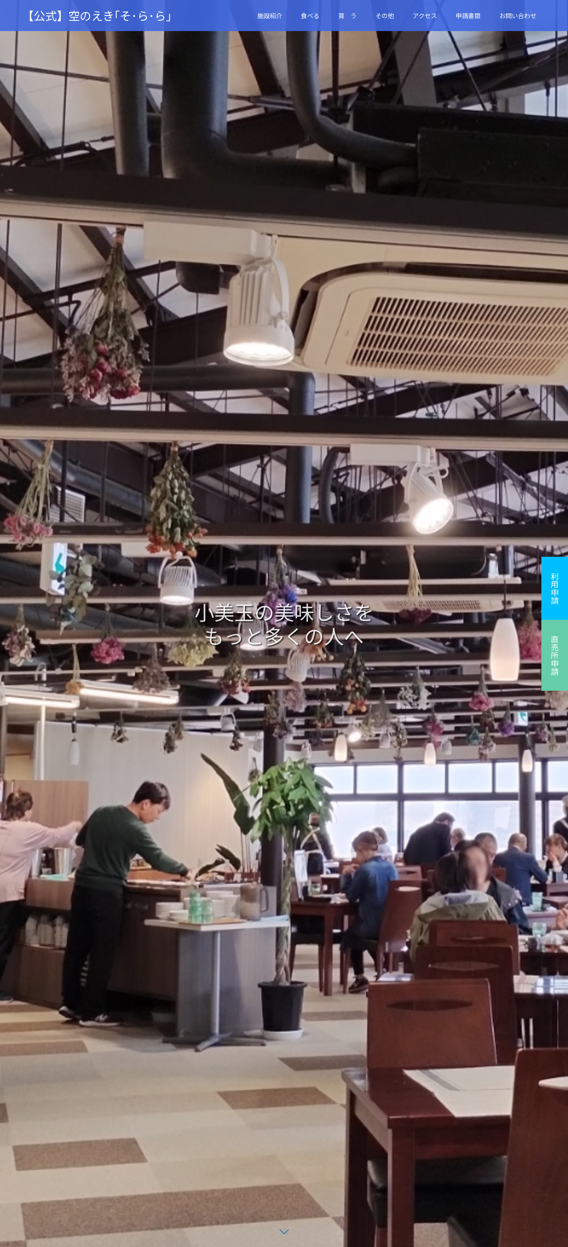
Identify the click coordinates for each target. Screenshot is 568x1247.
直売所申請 (554, 655)
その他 (384, 15)
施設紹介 (269, 15)
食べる (310, 15)
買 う (347, 15)
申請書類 (468, 15)
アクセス (425, 15)
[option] (284, 623)
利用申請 (554, 588)
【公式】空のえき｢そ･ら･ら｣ (97, 15)
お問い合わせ (517, 15)
